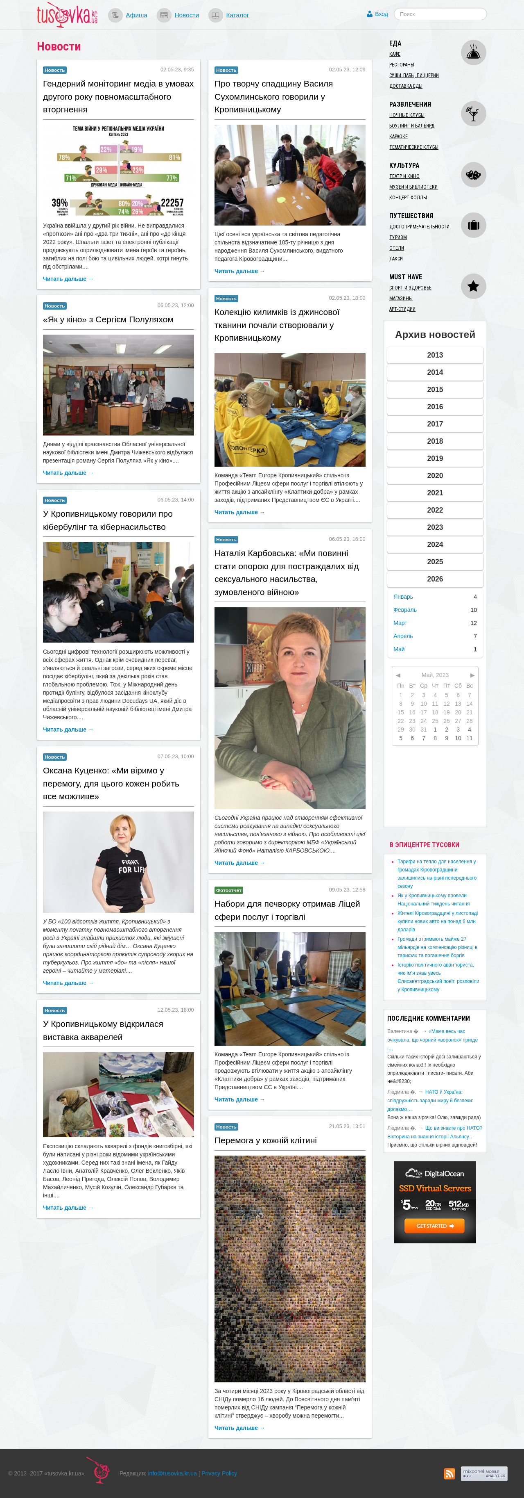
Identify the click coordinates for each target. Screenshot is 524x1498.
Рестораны (401, 65)
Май (398, 649)
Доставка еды (405, 86)
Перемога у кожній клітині (266, 1140)
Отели (396, 248)
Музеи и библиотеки (413, 187)
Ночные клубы (407, 115)
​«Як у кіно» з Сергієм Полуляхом (108, 319)
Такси (396, 259)
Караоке (398, 136)
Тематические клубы (413, 147)
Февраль (405, 609)
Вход (381, 14)
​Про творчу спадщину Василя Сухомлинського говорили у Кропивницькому (274, 96)
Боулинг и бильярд (411, 126)
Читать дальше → (68, 279)
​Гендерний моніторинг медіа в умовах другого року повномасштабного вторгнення (118, 96)
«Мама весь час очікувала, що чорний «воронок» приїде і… (432, 1039)
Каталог (237, 14)
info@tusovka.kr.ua (172, 1473)
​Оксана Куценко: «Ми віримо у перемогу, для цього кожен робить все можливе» (111, 783)
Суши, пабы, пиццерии (414, 75)
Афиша (136, 14)
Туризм (398, 237)
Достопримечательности (419, 227)
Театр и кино (404, 176)
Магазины (401, 298)
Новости (186, 14)
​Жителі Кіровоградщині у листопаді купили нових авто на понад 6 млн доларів (438, 921)
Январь (403, 596)
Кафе (394, 54)
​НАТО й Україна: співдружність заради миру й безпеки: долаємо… (430, 1100)
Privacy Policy (219, 1473)
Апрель (403, 636)
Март (400, 623)
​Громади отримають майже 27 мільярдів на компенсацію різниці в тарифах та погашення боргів (437, 947)
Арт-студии (402, 309)
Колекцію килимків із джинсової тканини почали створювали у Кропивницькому (277, 324)
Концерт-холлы (408, 198)
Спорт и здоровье (410, 288)
